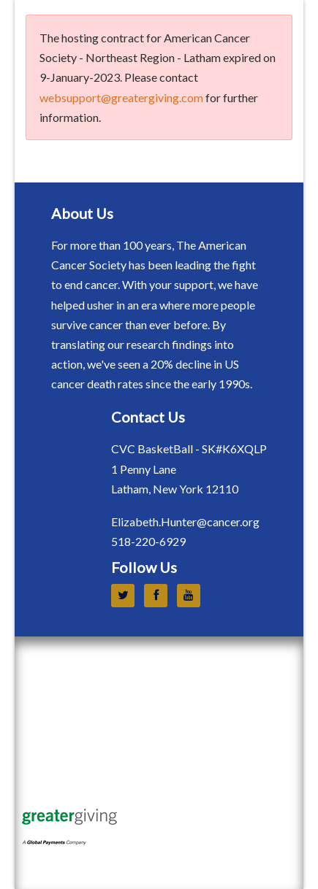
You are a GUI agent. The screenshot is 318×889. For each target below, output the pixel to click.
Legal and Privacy (85, 659)
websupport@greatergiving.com (121, 97)
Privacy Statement (72, 867)
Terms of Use (59, 852)
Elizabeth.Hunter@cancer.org (185, 521)
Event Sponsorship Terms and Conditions (164, 682)
